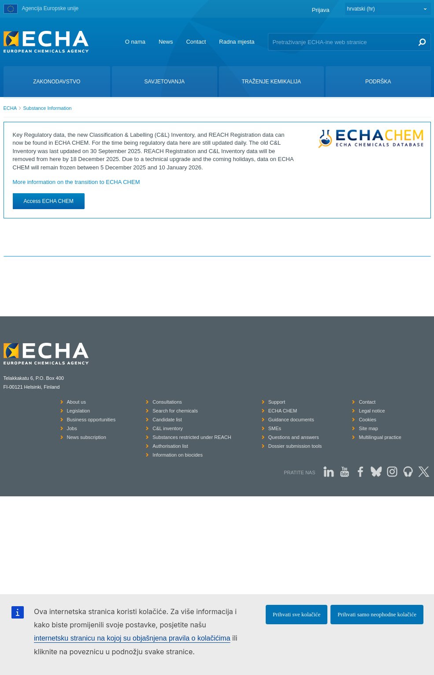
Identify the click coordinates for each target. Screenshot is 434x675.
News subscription (86, 437)
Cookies (367, 419)
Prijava (321, 10)
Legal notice (372, 410)
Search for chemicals (175, 410)
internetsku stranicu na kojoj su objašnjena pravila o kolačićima (132, 638)
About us (76, 402)
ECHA (10, 108)
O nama (135, 41)
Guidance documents (291, 419)
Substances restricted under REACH (191, 437)
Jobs (72, 428)
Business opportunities (91, 419)
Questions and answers (293, 437)
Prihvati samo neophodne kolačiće (377, 614)
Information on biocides (177, 455)
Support (277, 402)
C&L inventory (167, 428)
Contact (196, 41)
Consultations (167, 402)
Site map (368, 428)
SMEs (274, 428)
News (166, 41)
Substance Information (47, 108)
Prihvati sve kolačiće (296, 614)
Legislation (78, 410)
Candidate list (167, 419)
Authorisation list (170, 446)
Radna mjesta (236, 41)
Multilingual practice (380, 437)
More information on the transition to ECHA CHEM (76, 182)
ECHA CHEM (282, 410)
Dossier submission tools (295, 446)
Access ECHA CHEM (49, 201)
